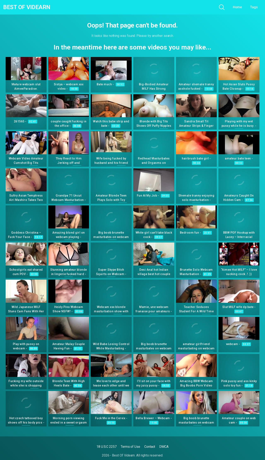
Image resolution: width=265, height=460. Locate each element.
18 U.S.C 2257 (106, 447)
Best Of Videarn (26, 7)
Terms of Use (130, 447)
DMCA (164, 447)
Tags (254, 7)
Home (237, 7)
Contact (149, 447)
